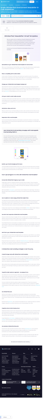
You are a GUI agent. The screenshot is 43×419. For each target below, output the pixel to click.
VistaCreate (23, 370)
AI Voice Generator (15, 370)
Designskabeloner (15, 356)
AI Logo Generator (15, 373)
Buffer (29, 370)
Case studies (4, 358)
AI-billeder (4, 374)
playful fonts (10, 301)
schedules (4, 319)
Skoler (24, 361)
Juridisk (34, 376)
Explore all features (15, 362)
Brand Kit (7, 91)
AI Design (3, 369)
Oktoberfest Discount (24, 240)
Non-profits (25, 362)
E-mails (8, 15)
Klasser (32, 357)
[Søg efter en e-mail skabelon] (24, 16)
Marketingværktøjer (15, 361)
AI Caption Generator (16, 374)
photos (22, 68)
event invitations (12, 318)
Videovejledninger (34, 356)
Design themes (15, 360)
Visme (29, 369)
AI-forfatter (4, 373)
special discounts (28, 328)
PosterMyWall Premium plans (24, 140)
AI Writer (27, 207)
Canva (22, 369)
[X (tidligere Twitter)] (35, 349)
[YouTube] (39, 349)
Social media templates (16, 358)
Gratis (24, 356)
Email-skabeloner (15, 357)
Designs (3, 15)
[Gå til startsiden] (4, 2)
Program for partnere (5, 360)
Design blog (33, 358)
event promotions (29, 259)
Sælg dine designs (5, 361)
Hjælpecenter (35, 370)
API (33, 374)
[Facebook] (29, 349)
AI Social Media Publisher (6, 370)
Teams (24, 360)
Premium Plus (25, 358)
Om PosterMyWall (5, 356)
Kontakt (34, 369)
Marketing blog (33, 360)
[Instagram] (32, 349)
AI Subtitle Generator (16, 369)
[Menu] (40, 1)
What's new (4, 357)
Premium (24, 357)
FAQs (34, 373)
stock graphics (11, 189)
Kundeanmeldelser (5, 362)
